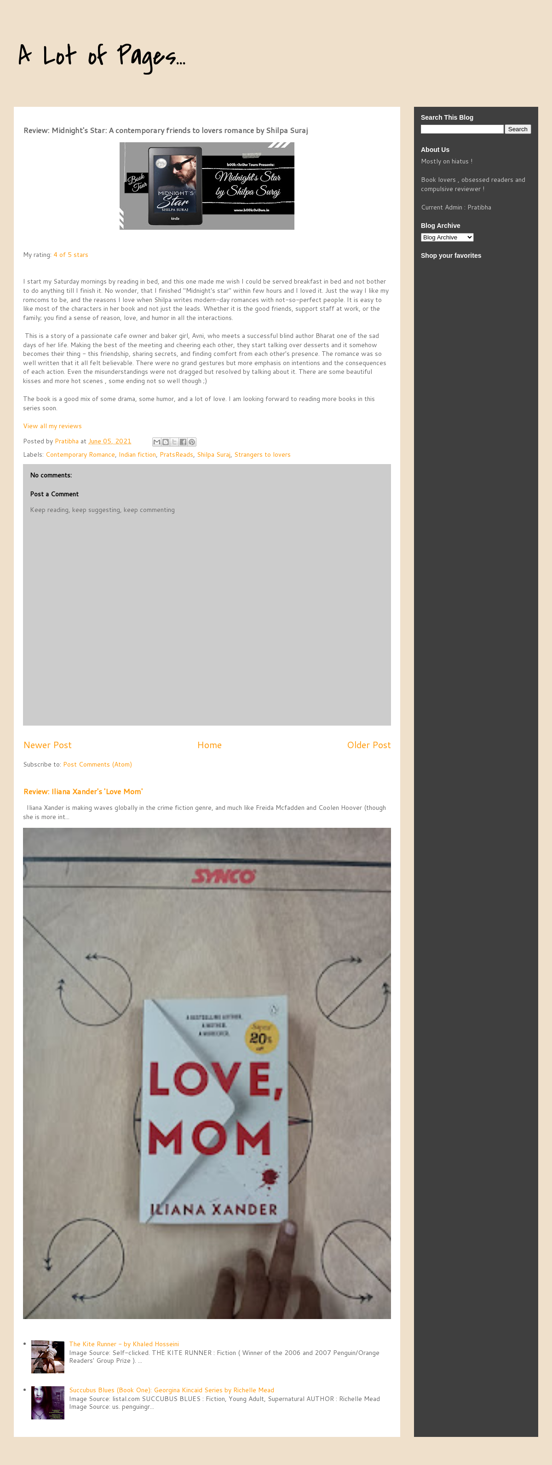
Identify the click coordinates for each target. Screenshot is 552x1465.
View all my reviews (52, 425)
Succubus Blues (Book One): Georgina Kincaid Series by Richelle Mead (171, 1390)
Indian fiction (137, 454)
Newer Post (47, 744)
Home (209, 744)
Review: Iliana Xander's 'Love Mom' (83, 791)
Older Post (369, 744)
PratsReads (176, 454)
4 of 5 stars (70, 254)
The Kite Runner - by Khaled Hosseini (124, 1344)
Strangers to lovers (262, 454)
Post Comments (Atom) (97, 764)
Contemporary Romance (80, 454)
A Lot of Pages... (102, 56)
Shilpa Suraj (213, 454)
